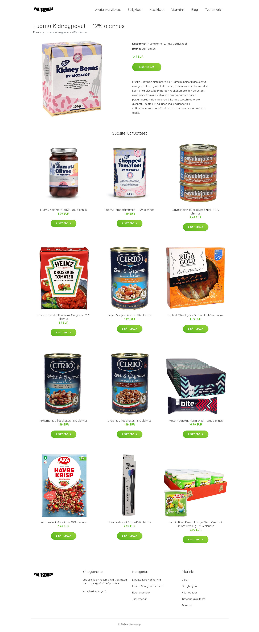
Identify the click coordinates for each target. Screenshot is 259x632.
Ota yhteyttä (189, 587)
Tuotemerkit (214, 10)
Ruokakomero (156, 45)
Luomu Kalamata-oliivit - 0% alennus (63, 211)
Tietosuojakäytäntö (193, 600)
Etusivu (37, 34)
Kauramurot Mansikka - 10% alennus (63, 524)
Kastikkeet (156, 10)
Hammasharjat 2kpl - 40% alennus (129, 524)
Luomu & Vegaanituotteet (147, 587)
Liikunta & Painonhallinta (146, 581)
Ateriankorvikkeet (108, 10)
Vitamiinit (177, 10)
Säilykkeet (135, 10)
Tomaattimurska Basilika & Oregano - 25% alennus (63, 318)
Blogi (194, 10)
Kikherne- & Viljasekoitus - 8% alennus (63, 422)
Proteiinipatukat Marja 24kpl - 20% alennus (195, 422)
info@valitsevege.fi (94, 592)
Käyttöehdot (189, 594)
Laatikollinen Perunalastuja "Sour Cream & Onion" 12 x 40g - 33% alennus (196, 525)
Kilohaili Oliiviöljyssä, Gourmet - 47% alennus (195, 317)
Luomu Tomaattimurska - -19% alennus (129, 211)
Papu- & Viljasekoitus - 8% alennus (129, 317)
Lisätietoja (146, 68)
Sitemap (187, 607)
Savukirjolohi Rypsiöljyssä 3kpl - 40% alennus (195, 213)
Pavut (170, 45)
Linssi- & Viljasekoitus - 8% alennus (129, 422)
